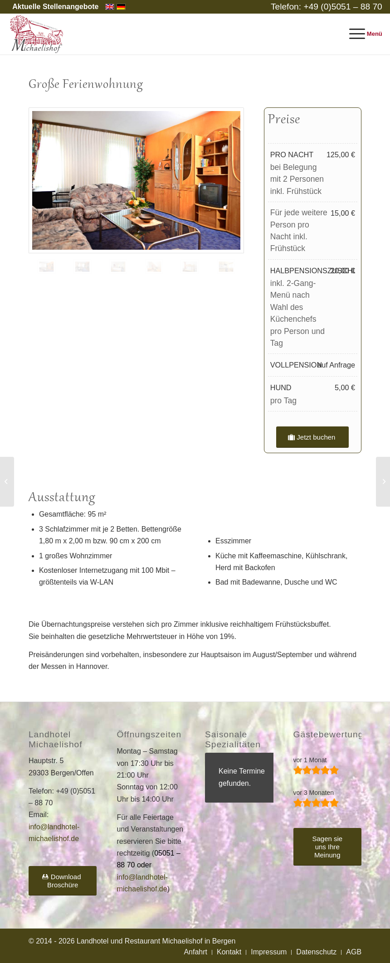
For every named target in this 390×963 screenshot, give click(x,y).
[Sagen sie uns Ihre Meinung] (327, 847)
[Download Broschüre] (63, 880)
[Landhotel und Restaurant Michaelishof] (38, 34)
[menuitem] (53, 7)
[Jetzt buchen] (312, 437)
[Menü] (361, 34)
